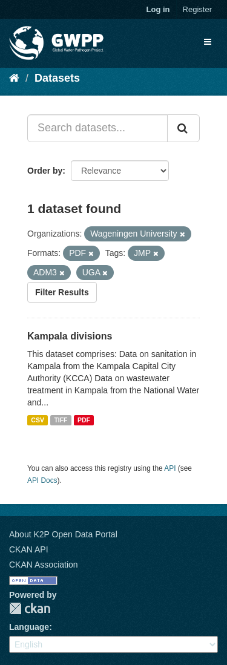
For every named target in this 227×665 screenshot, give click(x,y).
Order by (44, 170)
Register (197, 9)
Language (29, 627)
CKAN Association (43, 564)
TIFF (60, 420)
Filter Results (62, 292)
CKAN (29, 608)
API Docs (42, 480)
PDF (83, 420)
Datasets (57, 78)
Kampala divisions (70, 336)
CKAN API (28, 549)
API (170, 468)
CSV (37, 420)
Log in (158, 9)
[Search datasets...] (97, 128)
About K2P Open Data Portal (63, 534)
